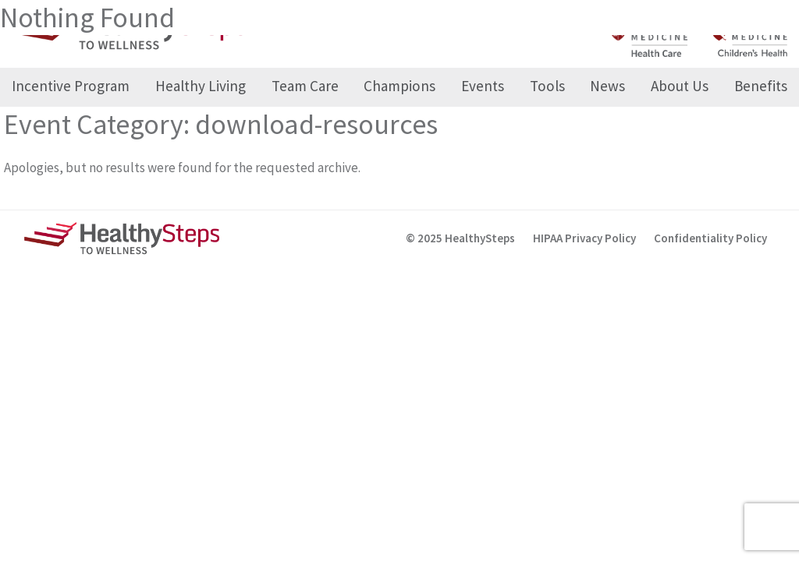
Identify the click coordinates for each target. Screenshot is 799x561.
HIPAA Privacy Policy (584, 238)
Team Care (305, 85)
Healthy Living (200, 85)
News (607, 85)
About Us (679, 85)
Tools (547, 85)
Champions (399, 85)
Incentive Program (71, 85)
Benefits (760, 85)
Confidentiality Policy (710, 238)
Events (482, 85)
